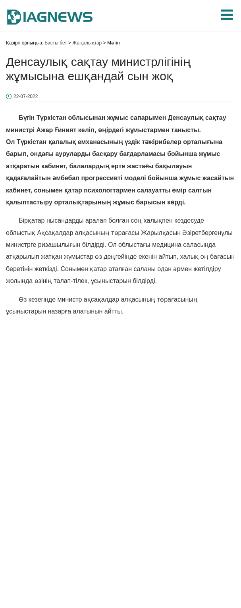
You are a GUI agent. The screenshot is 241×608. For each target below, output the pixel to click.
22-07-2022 (25, 96)
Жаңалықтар (87, 43)
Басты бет (55, 43)
